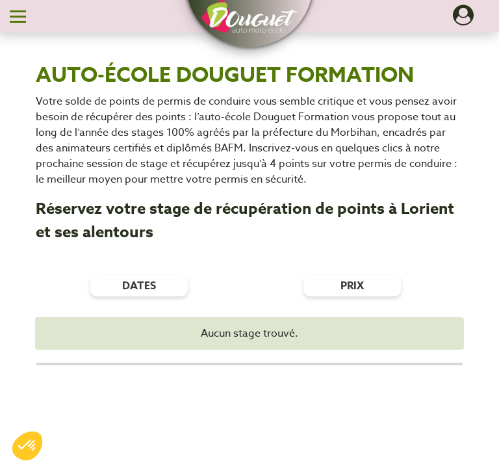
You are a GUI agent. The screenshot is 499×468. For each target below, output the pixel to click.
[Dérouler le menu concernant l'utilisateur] (463, 19)
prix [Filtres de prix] (352, 286)
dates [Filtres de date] (139, 286)
